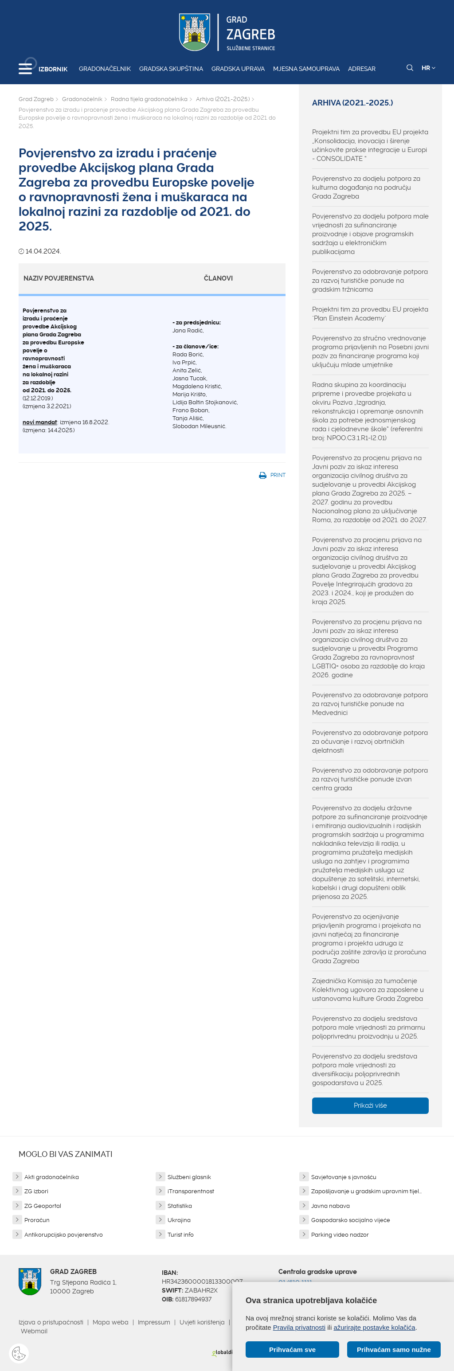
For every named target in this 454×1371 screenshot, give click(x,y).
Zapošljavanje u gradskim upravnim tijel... (366, 1191)
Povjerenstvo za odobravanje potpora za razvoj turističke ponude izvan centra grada (370, 779)
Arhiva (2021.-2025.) (223, 99)
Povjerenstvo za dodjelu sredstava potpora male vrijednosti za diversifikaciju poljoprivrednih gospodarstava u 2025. (364, 1069)
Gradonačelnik (105, 68)
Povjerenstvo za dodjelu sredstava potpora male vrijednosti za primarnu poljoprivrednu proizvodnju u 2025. (368, 1027)
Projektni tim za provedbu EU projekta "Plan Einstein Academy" (370, 313)
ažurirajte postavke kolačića (374, 1327)
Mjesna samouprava (306, 68)
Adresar (362, 68)
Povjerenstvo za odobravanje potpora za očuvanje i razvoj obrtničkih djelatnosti (370, 741)
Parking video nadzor (340, 1234)
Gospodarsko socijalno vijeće (350, 1220)
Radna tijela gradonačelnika (149, 99)
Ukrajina (179, 1220)
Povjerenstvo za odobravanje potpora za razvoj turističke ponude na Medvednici (370, 704)
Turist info (181, 1234)
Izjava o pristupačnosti (51, 1322)
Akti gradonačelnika (51, 1177)
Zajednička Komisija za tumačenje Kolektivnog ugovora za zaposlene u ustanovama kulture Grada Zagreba (368, 990)
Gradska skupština (171, 68)
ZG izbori (36, 1191)
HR (428, 67)
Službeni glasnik (189, 1177)
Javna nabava (330, 1206)
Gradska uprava (238, 68)
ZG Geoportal (42, 1206)
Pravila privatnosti (299, 1327)
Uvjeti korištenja (202, 1322)
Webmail (34, 1331)
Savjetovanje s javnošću (343, 1177)
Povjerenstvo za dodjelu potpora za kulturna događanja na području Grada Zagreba (366, 187)
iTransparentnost (191, 1191)
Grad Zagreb (36, 99)
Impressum (154, 1322)
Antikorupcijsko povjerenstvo (63, 1234)
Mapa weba (111, 1322)
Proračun (37, 1220)
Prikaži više (370, 1105)
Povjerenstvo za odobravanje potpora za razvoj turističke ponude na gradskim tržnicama (370, 280)
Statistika (180, 1206)
